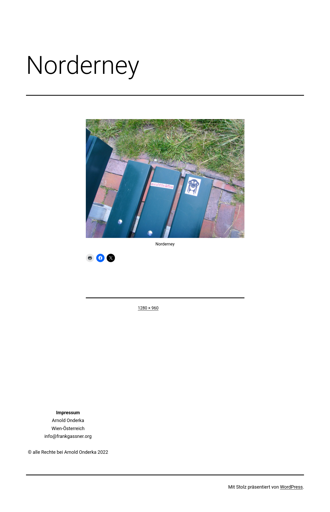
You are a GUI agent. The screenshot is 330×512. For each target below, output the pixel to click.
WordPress (291, 487)
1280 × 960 (148, 308)
